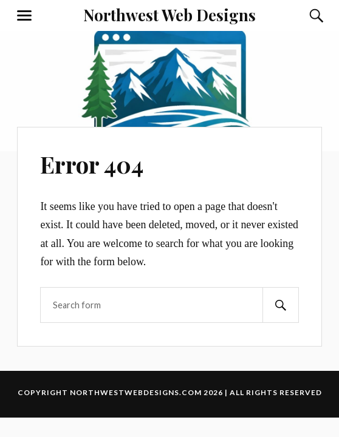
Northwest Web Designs (169, 14)
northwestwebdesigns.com (136, 392)
